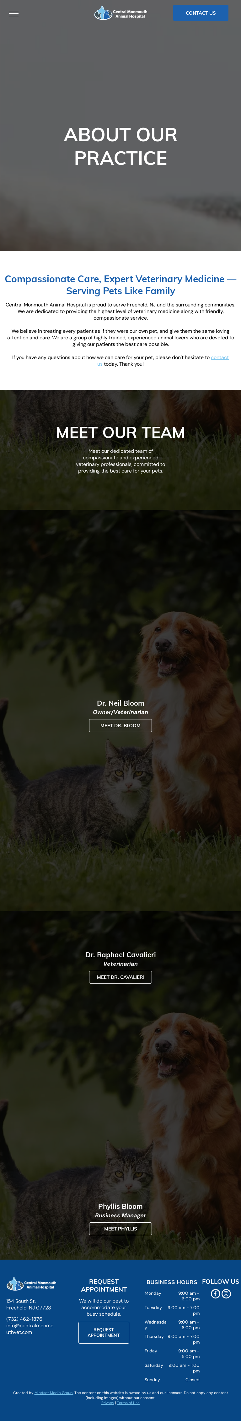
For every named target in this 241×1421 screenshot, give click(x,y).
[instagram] (226, 1294)
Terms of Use (128, 1402)
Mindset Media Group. (54, 1392)
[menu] (14, 13)
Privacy (107, 1402)
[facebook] (215, 1294)
